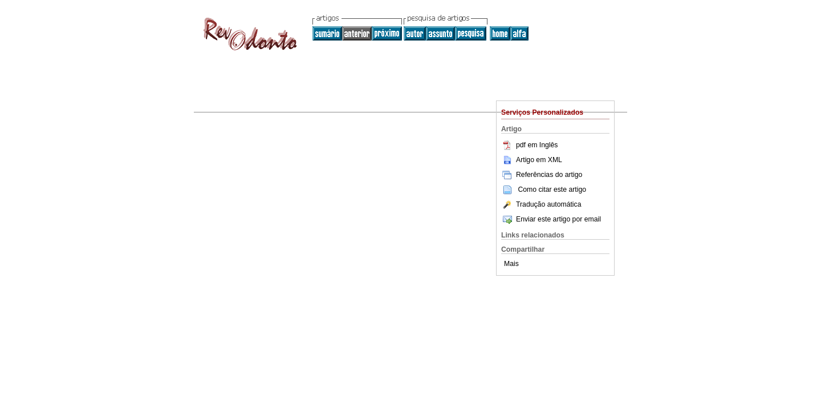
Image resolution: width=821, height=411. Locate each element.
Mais (511, 264)
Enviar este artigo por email (551, 219)
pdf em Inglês (529, 145)
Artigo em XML (531, 160)
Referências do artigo (541, 175)
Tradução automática (541, 204)
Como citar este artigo (552, 190)
